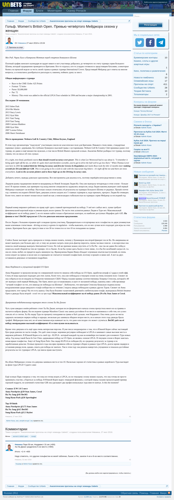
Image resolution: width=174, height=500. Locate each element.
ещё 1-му (29, 421)
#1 (130, 416)
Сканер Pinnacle (76, 10)
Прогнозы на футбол (146, 187)
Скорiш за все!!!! (141, 149)
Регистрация (150, 24)
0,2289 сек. (88, 497)
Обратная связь (129, 493)
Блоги (39, 10)
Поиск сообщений (12, 14)
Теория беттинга (142, 91)
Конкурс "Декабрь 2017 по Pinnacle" (147, 115)
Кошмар (19, 464)
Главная (13, 10)
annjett (21, 421)
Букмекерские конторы (145, 57)
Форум (27, 10)
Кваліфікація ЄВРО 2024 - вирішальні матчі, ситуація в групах (147, 158)
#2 (130, 459)
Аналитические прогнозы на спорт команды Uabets (37, 34)
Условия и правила (164, 497)
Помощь (143, 493)
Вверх (163, 493)
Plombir (164, 230)
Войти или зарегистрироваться (155, 2)
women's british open (20, 436)
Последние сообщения (31, 14)
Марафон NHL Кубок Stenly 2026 (151, 190)
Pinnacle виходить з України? (148, 125)
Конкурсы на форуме (145, 102)
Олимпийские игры (143, 81)
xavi (17, 421)
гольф (33, 436)
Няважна (78, 34)
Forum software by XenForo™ (23, 497)
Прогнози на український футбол (151, 206)
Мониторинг (55, 10)
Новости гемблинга (144, 77)
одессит (145, 152)
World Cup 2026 (144, 183)
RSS (169, 493)
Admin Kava (10, 421)
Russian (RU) (11, 493)
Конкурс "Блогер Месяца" (143, 111)
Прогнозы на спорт (14, 47)
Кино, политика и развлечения (149, 71)
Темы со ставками (145, 194)
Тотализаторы (141, 94)
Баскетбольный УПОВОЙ (152, 198)
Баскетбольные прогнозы (148, 202)
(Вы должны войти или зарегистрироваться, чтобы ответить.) (108, 473)
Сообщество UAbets (144, 87)
